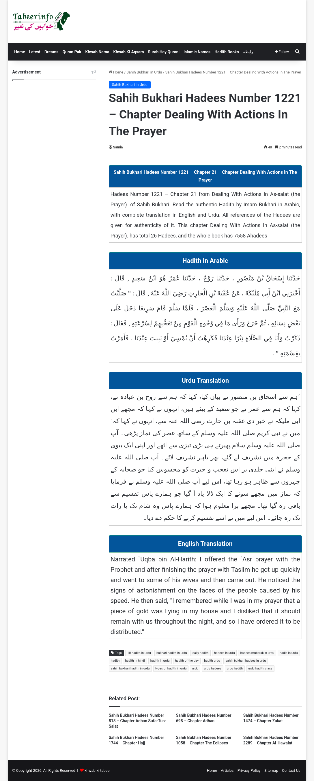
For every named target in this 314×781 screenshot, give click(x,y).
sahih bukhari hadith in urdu (130, 668)
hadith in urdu (160, 661)
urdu (195, 668)
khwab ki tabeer (98, 770)
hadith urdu (212, 661)
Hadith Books (226, 52)
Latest (34, 52)
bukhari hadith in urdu (171, 653)
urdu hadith (235, 668)
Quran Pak (71, 52)
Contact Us (291, 770)
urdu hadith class (260, 668)
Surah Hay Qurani (164, 52)
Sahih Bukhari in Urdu (144, 72)
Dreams (51, 52)
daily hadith (200, 653)
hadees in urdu (224, 653)
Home (19, 52)
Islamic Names (197, 52)
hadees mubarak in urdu (257, 653)
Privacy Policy (249, 770)
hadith (115, 661)
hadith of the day (187, 661)
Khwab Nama (97, 52)
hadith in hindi (135, 661)
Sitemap (271, 770)
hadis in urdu (289, 653)
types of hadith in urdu (171, 668)
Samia (118, 147)
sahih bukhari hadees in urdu (245, 661)
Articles (227, 770)
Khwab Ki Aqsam (128, 52)
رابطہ (248, 52)
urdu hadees (212, 668)
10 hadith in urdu (139, 653)
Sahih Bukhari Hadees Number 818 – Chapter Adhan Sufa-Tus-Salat (137, 721)
